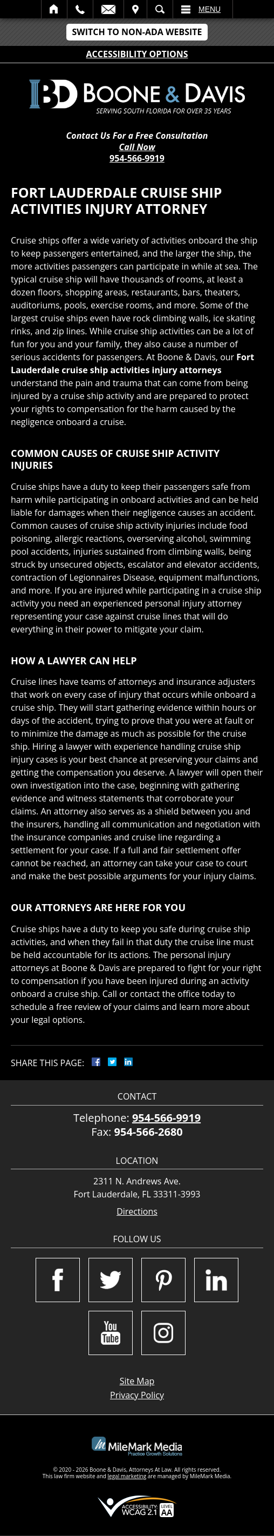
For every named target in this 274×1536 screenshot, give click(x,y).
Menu (209, 9)
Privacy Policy (137, 1395)
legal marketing (127, 1476)
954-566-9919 (137, 158)
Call (80, 9)
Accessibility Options (137, 54)
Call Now (137, 147)
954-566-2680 (148, 1131)
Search (160, 9)
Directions (137, 1211)
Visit (135, 9)
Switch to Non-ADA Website (137, 32)
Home (54, 9)
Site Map (137, 1381)
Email (108, 9)
